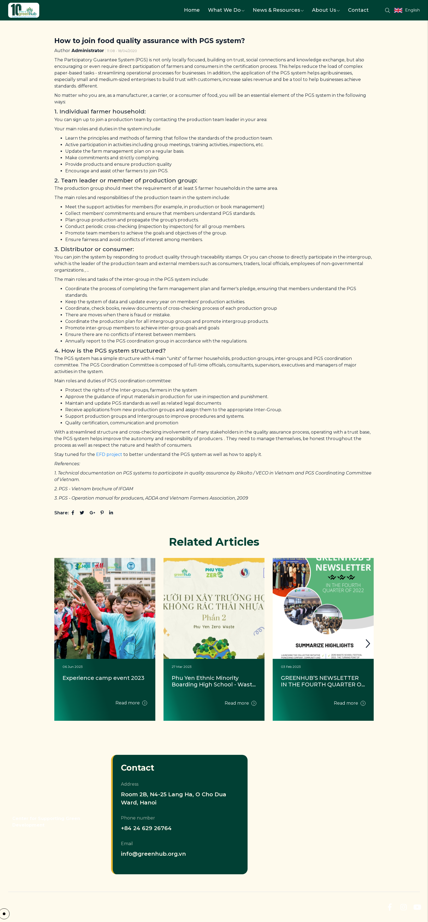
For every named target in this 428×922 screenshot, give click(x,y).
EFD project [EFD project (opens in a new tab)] (109, 454)
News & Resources (278, 10)
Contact (358, 10)
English (412, 10)
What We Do (226, 10)
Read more (131, 702)
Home (192, 10)
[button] (368, 643)
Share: (61, 512)
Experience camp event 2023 (103, 678)
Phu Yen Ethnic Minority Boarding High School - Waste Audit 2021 (214, 681)
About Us (326, 10)
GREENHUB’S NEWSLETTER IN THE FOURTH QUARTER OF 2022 (323, 681)
